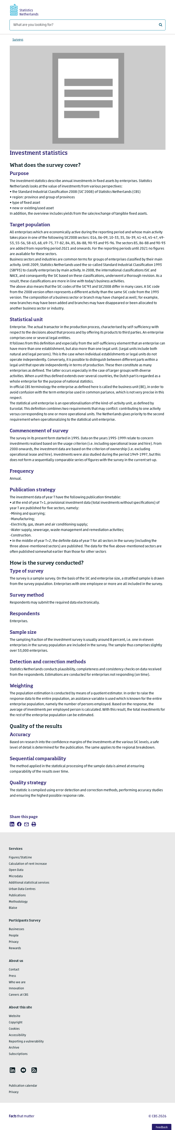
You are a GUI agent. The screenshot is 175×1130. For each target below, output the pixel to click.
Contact (14, 969)
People (14, 935)
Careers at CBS (18, 994)
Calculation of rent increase (28, 863)
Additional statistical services (29, 882)
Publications (17, 895)
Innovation (16, 988)
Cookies (14, 1028)
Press (12, 976)
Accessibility (17, 1035)
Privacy (14, 942)
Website (14, 1016)
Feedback (162, 1127)
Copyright (15, 1022)
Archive (14, 1047)
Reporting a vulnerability (26, 1041)
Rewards (15, 948)
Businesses (16, 929)
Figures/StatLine (20, 857)
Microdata (16, 876)
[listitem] (12, 824)
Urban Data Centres (22, 889)
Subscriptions (18, 1054)
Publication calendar (23, 1085)
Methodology (18, 901)
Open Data (16, 870)
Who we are (17, 982)
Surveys (17, 39)
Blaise (13, 907)
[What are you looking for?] (87, 25)
